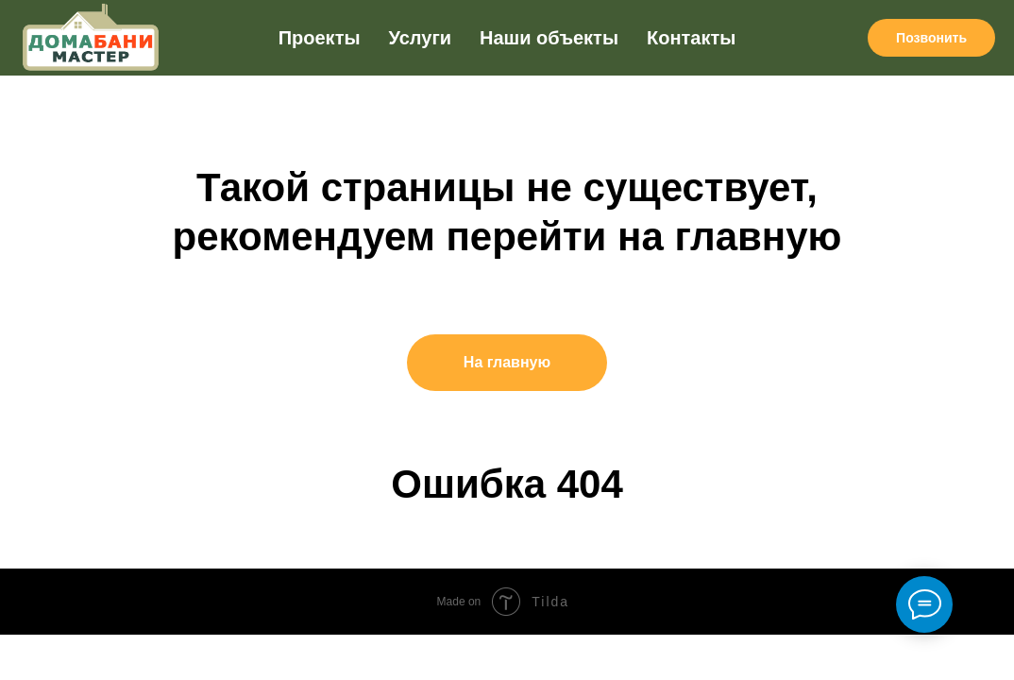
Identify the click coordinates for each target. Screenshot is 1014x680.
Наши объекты (549, 37)
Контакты (691, 37)
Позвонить (931, 37)
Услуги (420, 37)
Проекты (320, 37)
